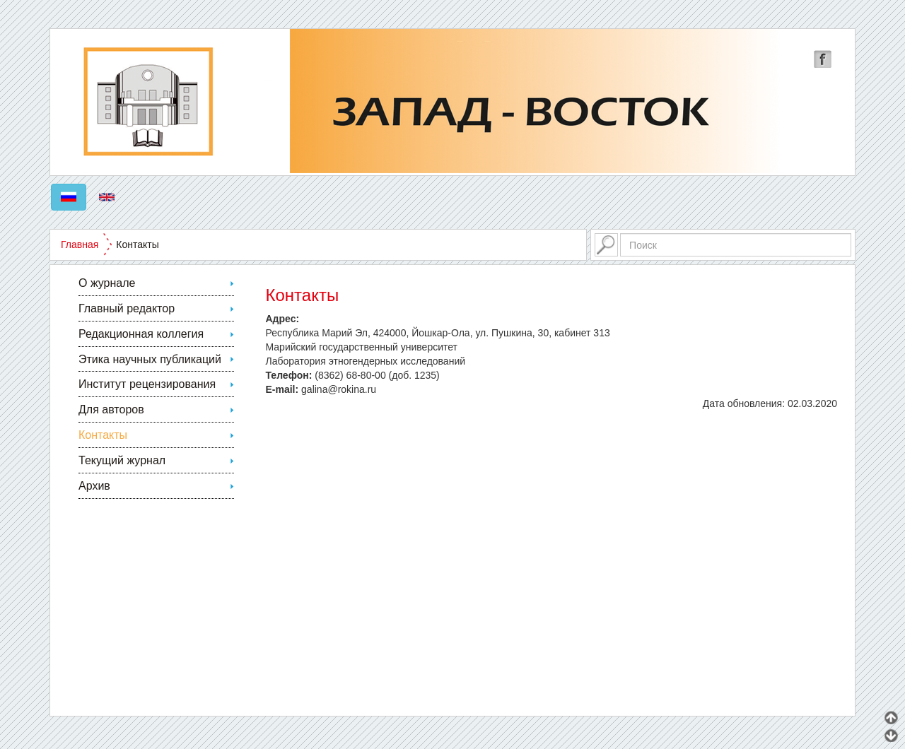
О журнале (106, 283)
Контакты (102, 435)
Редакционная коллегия (141, 334)
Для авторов (111, 409)
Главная (79, 244)
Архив (94, 486)
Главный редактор (126, 308)
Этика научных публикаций (149, 359)
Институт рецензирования (147, 384)
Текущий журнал (121, 460)
